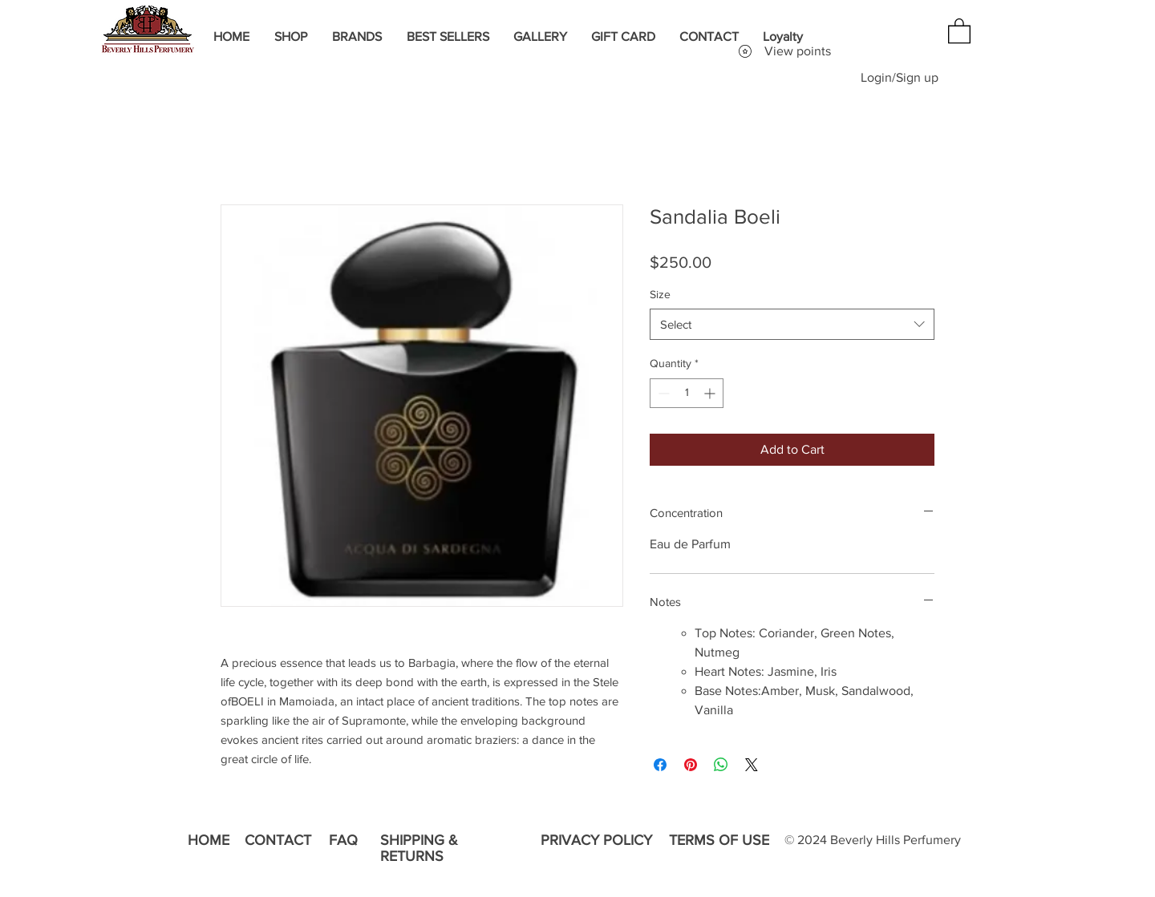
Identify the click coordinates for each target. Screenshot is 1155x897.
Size (660, 294)
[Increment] (711, 393)
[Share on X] (751, 764)
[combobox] (792, 324)
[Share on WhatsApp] (721, 764)
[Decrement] (662, 393)
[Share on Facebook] (660, 764)
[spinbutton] (686, 393)
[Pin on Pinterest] (690, 764)
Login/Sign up (899, 77)
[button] (959, 30)
